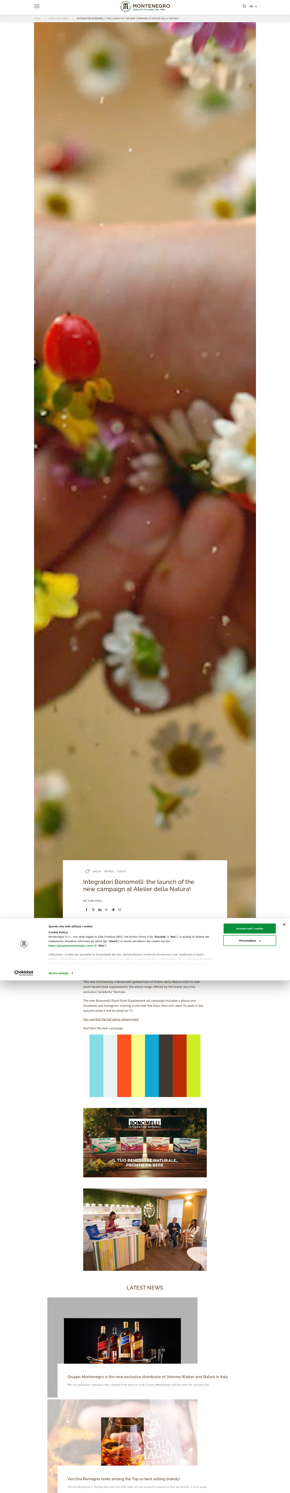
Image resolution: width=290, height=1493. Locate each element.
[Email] (119, 909)
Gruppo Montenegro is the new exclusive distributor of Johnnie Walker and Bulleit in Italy (144, 1377)
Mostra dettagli (58, 1485)
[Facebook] (86, 909)
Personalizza (249, 1453)
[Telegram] (113, 909)
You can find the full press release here (111, 1019)
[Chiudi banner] (284, 1437)
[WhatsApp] (106, 909)
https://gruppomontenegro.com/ (70, 1458)
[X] (93, 909)
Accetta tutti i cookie (249, 1441)
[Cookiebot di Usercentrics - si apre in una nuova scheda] (24, 1486)
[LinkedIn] (100, 909)
